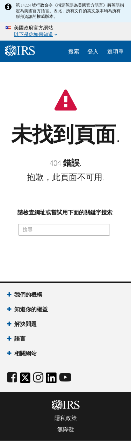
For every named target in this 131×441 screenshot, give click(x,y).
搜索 (73, 51)
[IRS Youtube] (65, 377)
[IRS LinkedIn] (51, 380)
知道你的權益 (31, 309)
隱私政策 (65, 418)
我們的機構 (28, 295)
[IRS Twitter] (25, 380)
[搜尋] (64, 230)
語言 (20, 339)
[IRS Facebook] (12, 377)
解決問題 (25, 324)
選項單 (115, 51)
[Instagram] (38, 377)
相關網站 (25, 353)
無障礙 (65, 429)
